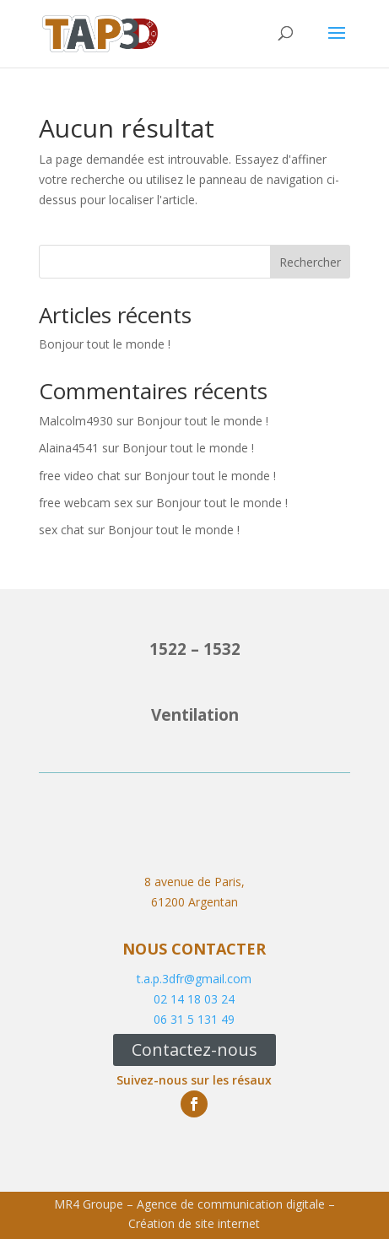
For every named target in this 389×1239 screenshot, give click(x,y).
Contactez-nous (194, 1049)
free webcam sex (85, 503)
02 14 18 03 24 (194, 999)
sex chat (61, 530)
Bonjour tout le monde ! (104, 344)
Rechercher (310, 262)
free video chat (80, 476)
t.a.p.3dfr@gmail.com (194, 979)
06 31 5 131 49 (194, 1019)
